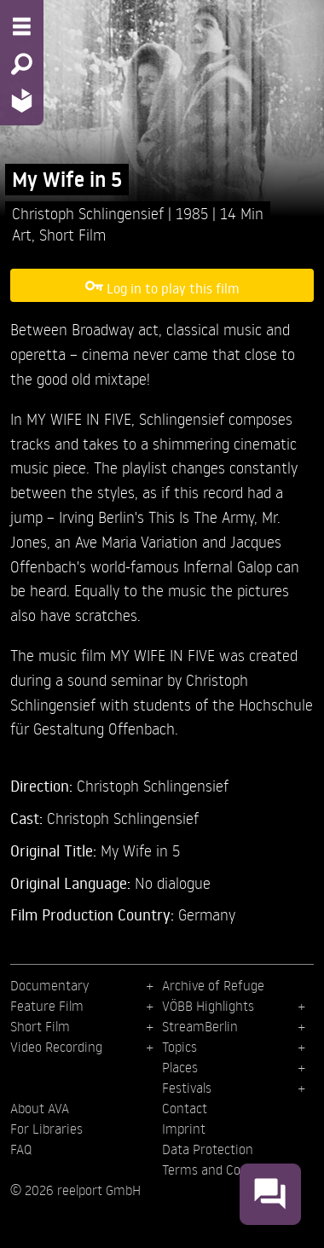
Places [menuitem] (180, 1067)
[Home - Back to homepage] (22, 100)
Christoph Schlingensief (90, 213)
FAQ (21, 1149)
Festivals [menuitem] (186, 1087)
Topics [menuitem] (179, 1046)
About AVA (39, 1108)
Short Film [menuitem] (40, 1026)
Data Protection (207, 1149)
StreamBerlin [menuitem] (200, 1026)
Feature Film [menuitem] (47, 1005)
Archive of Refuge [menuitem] (213, 985)
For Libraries (46, 1128)
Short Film (72, 234)
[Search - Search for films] (22, 64)
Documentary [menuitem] (49, 985)
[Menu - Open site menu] (22, 26)
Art (22, 234)
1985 (194, 213)
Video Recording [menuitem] (56, 1046)
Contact (184, 1108)
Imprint (183, 1128)
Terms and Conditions (224, 1169)
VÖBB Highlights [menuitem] (208, 1005)
